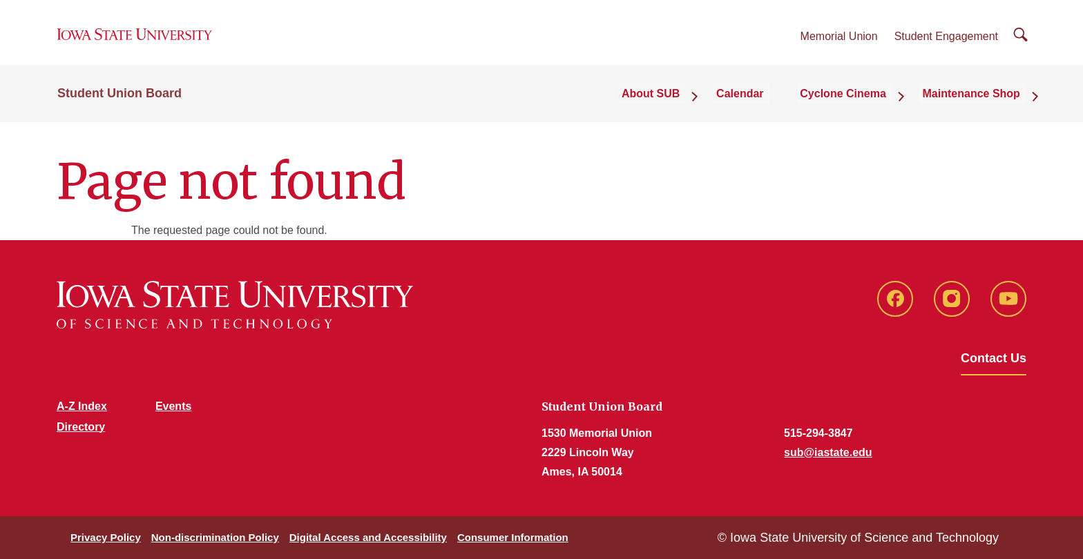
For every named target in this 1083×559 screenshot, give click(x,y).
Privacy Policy (105, 537)
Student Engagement (946, 42)
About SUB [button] (682, 104)
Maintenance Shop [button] (977, 104)
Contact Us (993, 358)
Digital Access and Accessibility (368, 537)
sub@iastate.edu (828, 452)
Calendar (763, 104)
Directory (81, 427)
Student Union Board (119, 105)
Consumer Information (512, 537)
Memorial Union (839, 42)
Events (173, 406)
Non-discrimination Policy (215, 537)
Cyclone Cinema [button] (857, 104)
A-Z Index (82, 406)
